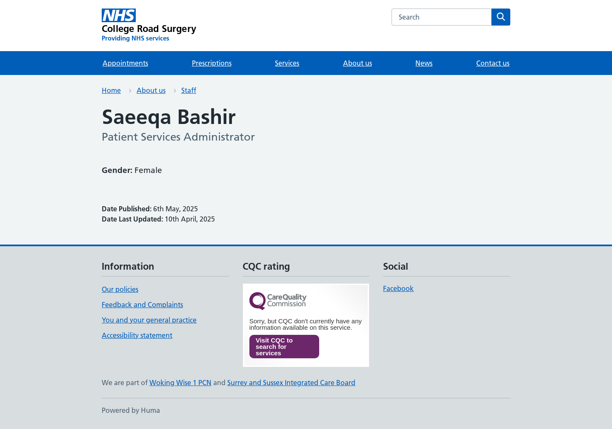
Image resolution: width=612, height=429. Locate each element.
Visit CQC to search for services (274, 347)
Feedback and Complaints (142, 304)
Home (111, 90)
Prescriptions (212, 63)
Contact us (492, 63)
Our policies (120, 289)
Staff (188, 90)
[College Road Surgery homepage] (149, 26)
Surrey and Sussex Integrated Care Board (291, 382)
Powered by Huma (131, 410)
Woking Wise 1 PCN (180, 382)
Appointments (125, 63)
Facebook (398, 288)
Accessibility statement (137, 335)
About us (357, 63)
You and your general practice (149, 320)
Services (287, 63)
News (423, 63)
